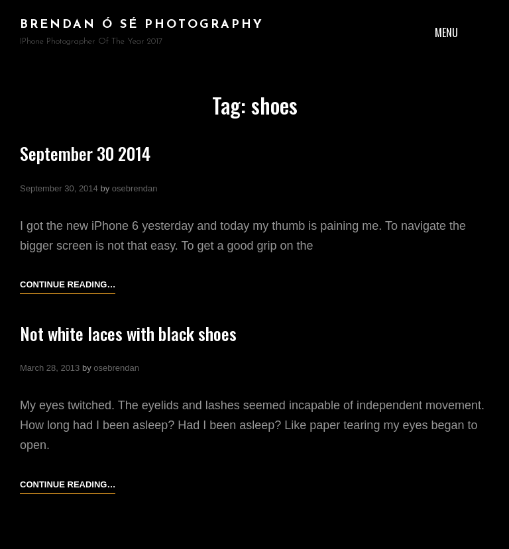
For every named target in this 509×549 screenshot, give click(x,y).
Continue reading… (67, 284)
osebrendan (135, 188)
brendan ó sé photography (142, 25)
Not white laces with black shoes (128, 333)
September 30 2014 (85, 153)
